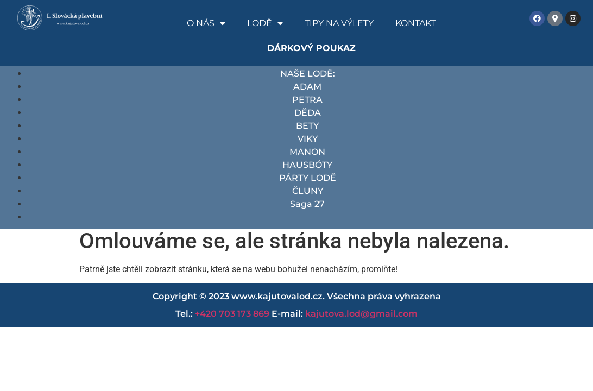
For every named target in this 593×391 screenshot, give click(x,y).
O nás (206, 23)
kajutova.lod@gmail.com (361, 313)
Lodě (265, 23)
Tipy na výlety (339, 23)
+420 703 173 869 (232, 313)
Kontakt (415, 23)
